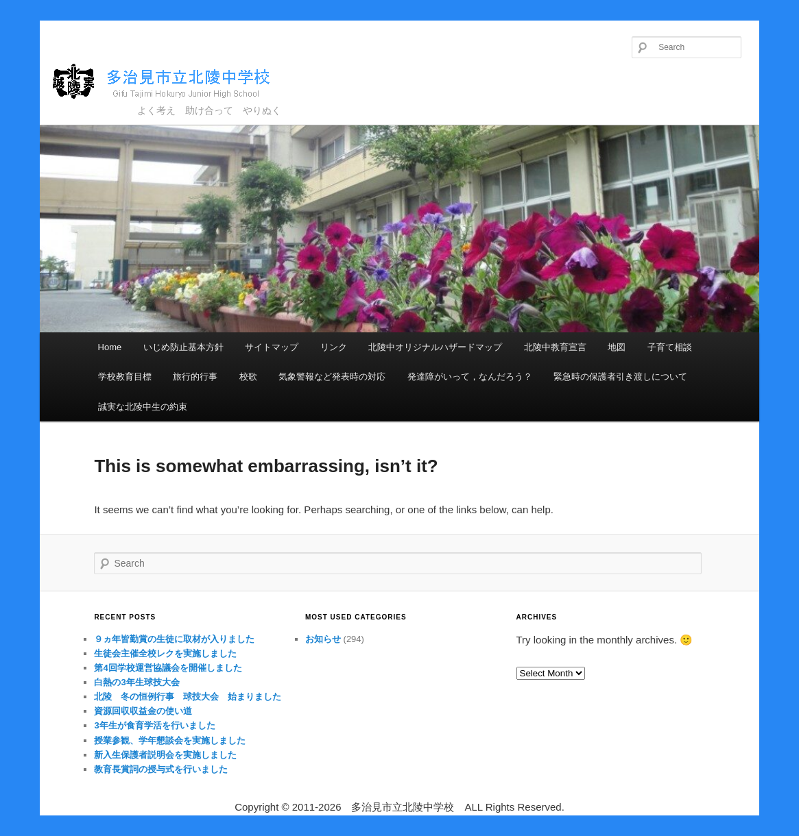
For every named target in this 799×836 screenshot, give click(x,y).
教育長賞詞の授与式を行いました (161, 769)
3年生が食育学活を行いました (154, 725)
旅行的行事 (195, 376)
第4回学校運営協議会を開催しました (167, 668)
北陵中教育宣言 (555, 347)
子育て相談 (669, 347)
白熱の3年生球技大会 (136, 682)
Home (110, 347)
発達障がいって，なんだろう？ (469, 376)
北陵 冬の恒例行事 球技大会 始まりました (187, 696)
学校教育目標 (125, 376)
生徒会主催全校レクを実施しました (165, 653)
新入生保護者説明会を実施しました (165, 755)
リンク (333, 347)
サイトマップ (271, 347)
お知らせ (323, 639)
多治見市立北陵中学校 (174, 82)
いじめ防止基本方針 (183, 347)
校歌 (248, 376)
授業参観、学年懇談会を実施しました (170, 740)
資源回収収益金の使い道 (143, 711)
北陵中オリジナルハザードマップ (435, 347)
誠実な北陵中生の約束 (142, 407)
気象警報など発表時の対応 (331, 376)
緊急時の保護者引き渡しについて (620, 376)
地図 (616, 347)
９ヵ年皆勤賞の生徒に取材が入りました (174, 639)
